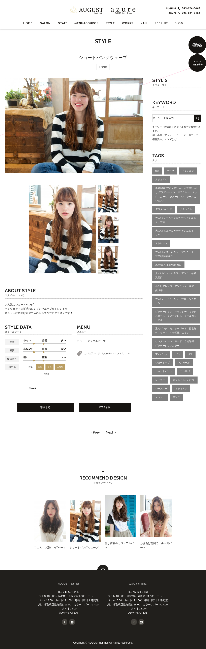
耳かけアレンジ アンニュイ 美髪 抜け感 (175, 288)
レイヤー (160, 380)
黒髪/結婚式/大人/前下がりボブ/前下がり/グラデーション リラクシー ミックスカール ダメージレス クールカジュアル (176, 194)
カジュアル (90, 353)
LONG (103, 67)
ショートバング (163, 371)
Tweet (32, 388)
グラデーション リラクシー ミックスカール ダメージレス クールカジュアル (175, 315)
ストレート (161, 243)
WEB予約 (104, 407)
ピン (177, 354)
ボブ (190, 354)
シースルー (161, 388)
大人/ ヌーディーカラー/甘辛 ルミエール (175, 301)
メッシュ (160, 397)
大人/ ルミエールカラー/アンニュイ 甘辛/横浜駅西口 (175, 254)
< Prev (95, 432)
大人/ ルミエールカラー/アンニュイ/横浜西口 (176, 275)
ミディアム (181, 388)
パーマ (170, 170)
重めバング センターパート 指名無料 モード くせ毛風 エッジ (175, 330)
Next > (111, 432)
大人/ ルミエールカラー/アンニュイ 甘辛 (175, 232)
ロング (176, 397)
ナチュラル (186, 209)
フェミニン (123, 353)
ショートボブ (162, 362)
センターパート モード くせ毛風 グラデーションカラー (175, 343)
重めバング (161, 354)
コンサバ (185, 371)
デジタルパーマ (106, 353)
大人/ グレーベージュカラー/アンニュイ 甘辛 (175, 219)
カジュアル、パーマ (184, 380)
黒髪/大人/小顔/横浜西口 (168, 264)
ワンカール (184, 362)
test (157, 170)
